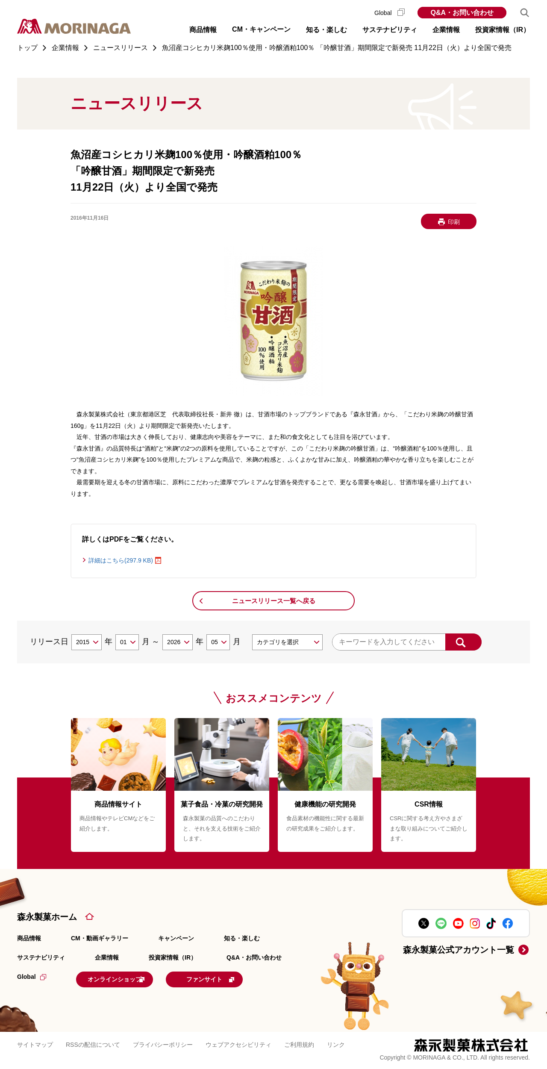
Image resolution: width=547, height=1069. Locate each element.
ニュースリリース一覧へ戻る (273, 600)
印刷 (454, 221)
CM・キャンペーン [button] (261, 29)
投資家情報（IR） (173, 957)
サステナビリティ (41, 957)
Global (389, 12)
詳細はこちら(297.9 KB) (120, 560)
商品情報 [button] (203, 29)
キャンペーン (176, 938)
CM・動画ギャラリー (99, 938)
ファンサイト (240, 978)
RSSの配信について (93, 1043)
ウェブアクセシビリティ (238, 1043)
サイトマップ (35, 1043)
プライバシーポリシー (163, 1043)
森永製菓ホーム (47, 917)
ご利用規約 (299, 1043)
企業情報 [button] (446, 29)
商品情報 (29, 938)
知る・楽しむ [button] (326, 29)
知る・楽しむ (242, 938)
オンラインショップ (129, 978)
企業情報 (107, 957)
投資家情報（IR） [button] (502, 29)
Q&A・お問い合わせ (462, 12)
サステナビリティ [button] (389, 29)
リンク (336, 1043)
